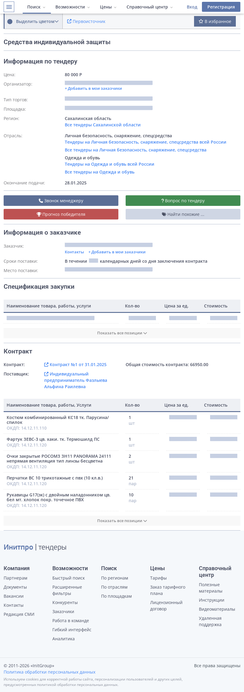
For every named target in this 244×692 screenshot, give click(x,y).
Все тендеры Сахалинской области (103, 125)
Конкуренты (65, 602)
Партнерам (15, 578)
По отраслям (114, 587)
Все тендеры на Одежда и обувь (99, 172)
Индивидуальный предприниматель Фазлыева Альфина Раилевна (75, 380)
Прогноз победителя (61, 214)
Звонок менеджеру (61, 200)
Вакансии (14, 596)
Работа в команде (70, 620)
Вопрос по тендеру (183, 200)
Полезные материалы (211, 588)
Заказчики (63, 611)
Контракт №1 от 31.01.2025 (75, 364)
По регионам (114, 578)
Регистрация (221, 7)
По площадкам (116, 596)
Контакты (74, 252)
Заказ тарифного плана (167, 590)
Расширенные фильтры (67, 590)
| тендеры (35, 547)
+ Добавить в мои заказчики (117, 252)
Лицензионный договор (166, 605)
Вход (192, 7)
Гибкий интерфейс (71, 629)
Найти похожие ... (183, 214)
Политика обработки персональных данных (49, 672)
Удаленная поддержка (210, 621)
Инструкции (211, 600)
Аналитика (63, 639)
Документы (15, 587)
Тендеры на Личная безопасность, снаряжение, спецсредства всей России (145, 142)
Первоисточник (86, 21)
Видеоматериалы (217, 609)
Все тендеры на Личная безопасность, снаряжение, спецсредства (135, 150)
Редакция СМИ (19, 614)
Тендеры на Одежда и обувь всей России (109, 164)
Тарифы (158, 578)
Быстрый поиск (68, 578)
